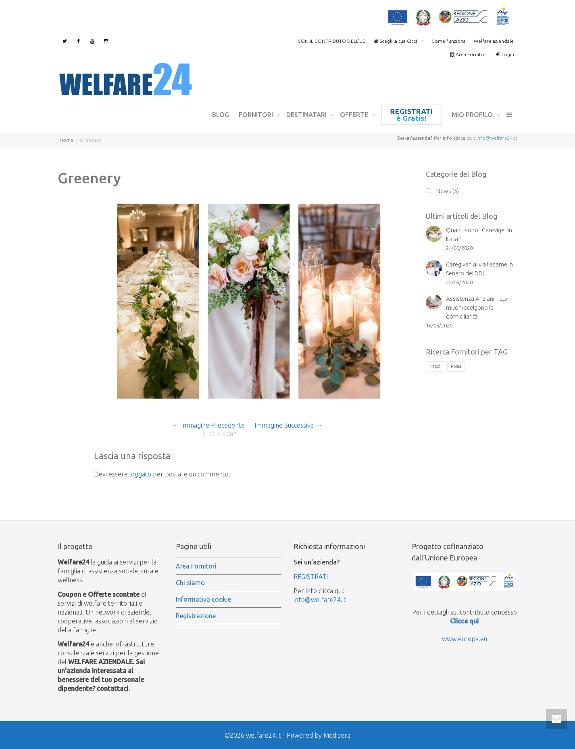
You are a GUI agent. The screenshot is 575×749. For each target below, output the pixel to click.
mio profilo (473, 114)
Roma (456, 366)
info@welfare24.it (496, 138)
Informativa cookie (203, 599)
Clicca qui (464, 621)
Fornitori (257, 114)
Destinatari (307, 114)
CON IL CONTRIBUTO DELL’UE (331, 41)
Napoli (435, 366)
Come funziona (448, 41)
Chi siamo (190, 582)
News (443, 190)
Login (505, 54)
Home (66, 140)
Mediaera (336, 735)
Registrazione (411, 115)
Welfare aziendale (494, 41)
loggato (140, 474)
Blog (220, 114)
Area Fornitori (468, 54)
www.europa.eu (464, 638)
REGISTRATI (311, 576)
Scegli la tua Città (396, 41)
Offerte (355, 114)
